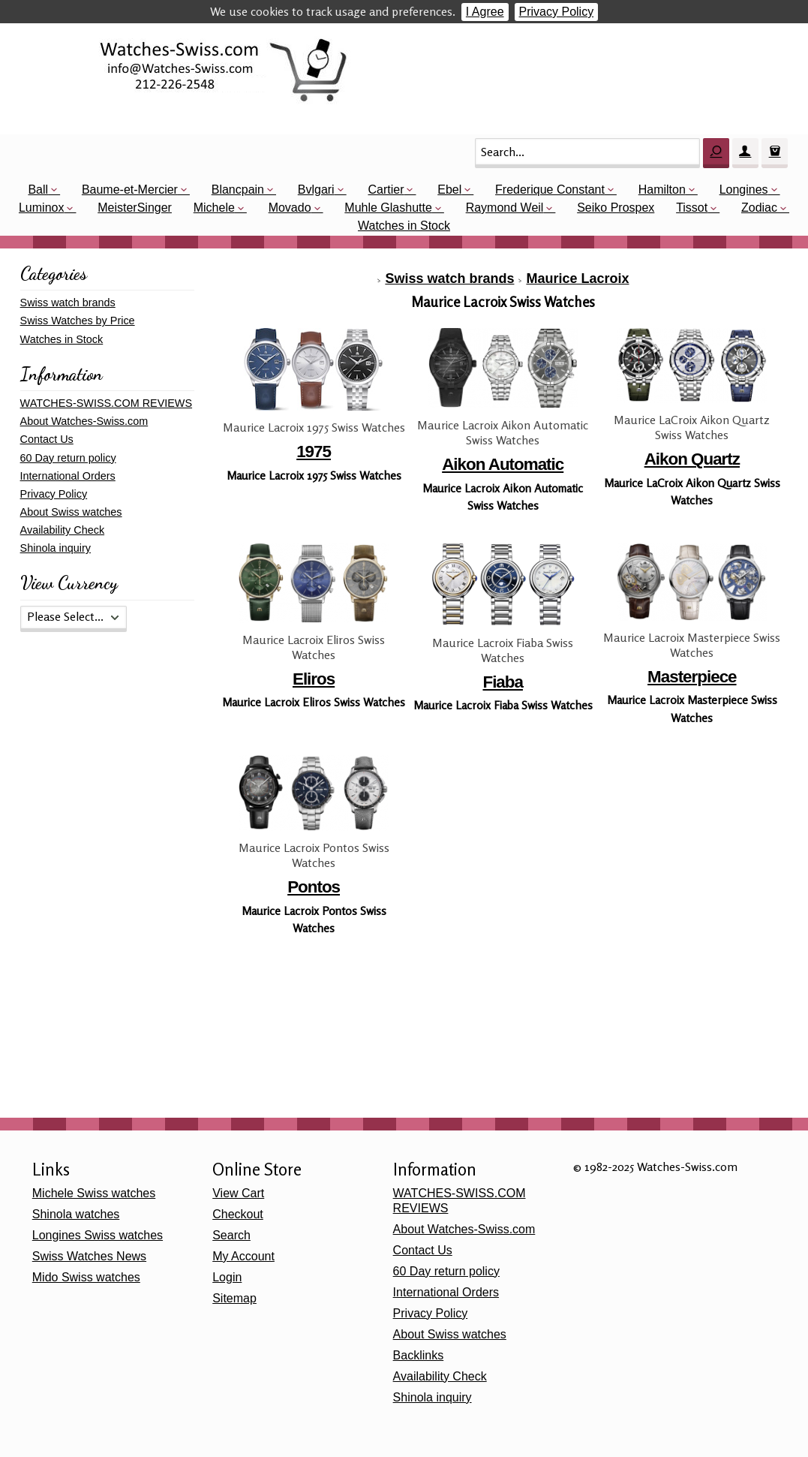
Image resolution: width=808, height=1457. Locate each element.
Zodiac (759, 207)
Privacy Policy (556, 11)
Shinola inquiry (55, 548)
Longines (743, 189)
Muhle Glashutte (388, 207)
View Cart (238, 1193)
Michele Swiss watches (94, 1193)
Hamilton (662, 189)
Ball (38, 189)
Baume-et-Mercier (130, 189)
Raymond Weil (505, 207)
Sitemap (234, 1298)
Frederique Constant (550, 189)
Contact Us (47, 439)
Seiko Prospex (615, 207)
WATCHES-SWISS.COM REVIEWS (106, 403)
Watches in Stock (404, 225)
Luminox (41, 207)
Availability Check (62, 530)
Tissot (691, 207)
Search (231, 1235)
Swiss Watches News (89, 1256)
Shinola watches (76, 1214)
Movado (290, 207)
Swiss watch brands (449, 278)
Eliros (314, 679)
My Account (243, 1256)
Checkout (237, 1214)
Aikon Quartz (692, 459)
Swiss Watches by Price (77, 321)
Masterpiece (691, 676)
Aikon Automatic (502, 464)
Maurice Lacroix (577, 278)
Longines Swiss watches (97, 1235)
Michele (214, 207)
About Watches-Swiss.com (84, 421)
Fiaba (502, 682)
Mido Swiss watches (86, 1277)
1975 (313, 451)
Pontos (313, 887)
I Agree (485, 11)
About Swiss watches (71, 512)
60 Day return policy (68, 458)
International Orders (68, 476)
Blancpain (238, 189)
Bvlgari (316, 189)
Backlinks (418, 1355)
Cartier (386, 189)
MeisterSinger (135, 207)
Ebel (449, 189)
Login (227, 1277)
